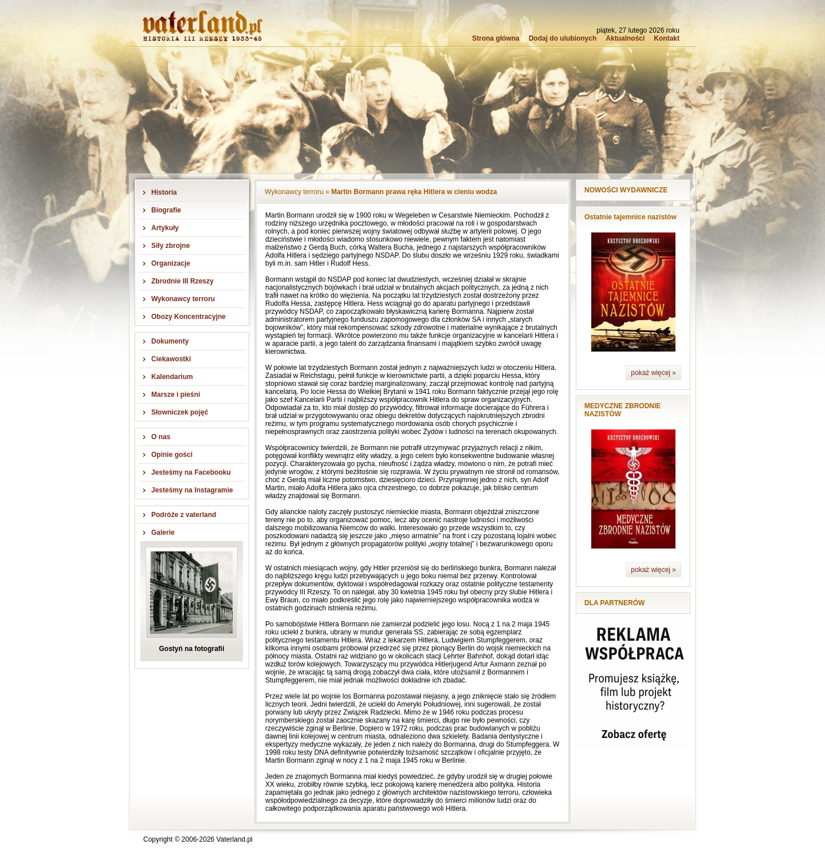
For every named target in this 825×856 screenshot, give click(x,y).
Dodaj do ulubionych (563, 38)
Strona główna (496, 38)
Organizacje (170, 263)
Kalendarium (172, 377)
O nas (160, 437)
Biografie (166, 210)
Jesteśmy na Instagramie (192, 490)
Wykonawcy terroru (183, 299)
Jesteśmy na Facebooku (191, 472)
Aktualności (625, 38)
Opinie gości (171, 455)
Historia (164, 192)
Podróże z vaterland (183, 515)
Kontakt (666, 38)
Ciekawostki (171, 359)
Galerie (163, 532)
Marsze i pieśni (175, 394)
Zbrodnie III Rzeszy (182, 281)
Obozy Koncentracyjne (188, 317)
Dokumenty (169, 341)
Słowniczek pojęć (179, 412)
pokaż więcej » (653, 373)
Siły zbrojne (170, 246)
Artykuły (165, 228)
